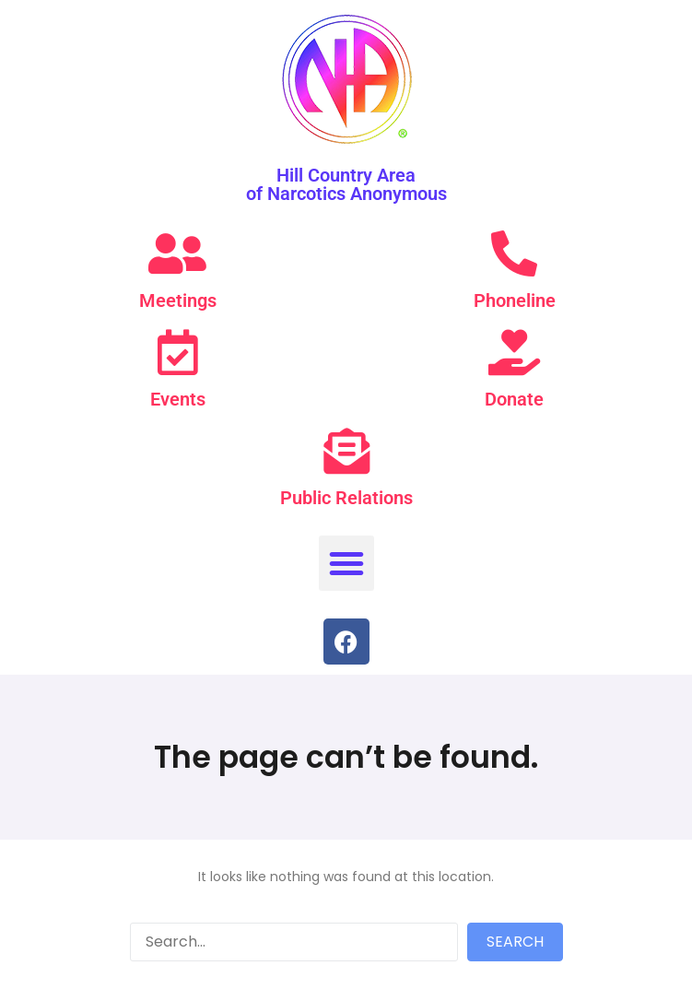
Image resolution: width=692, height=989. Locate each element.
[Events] (178, 352)
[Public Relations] (346, 451)
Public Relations (346, 498)
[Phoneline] (514, 253)
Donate (514, 399)
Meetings (178, 300)
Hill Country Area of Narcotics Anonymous (346, 184)
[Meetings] (178, 253)
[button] (346, 563)
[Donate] (514, 352)
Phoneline (515, 300)
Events (177, 399)
